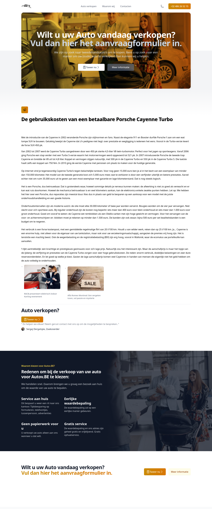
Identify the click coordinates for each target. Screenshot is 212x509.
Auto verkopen (89, 6)
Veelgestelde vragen (60, 463)
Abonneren (182, 474)
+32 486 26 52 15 (179, 6)
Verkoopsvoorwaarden (120, 463)
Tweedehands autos (31, 474)
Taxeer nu (91, 71)
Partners (83, 480)
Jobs (81, 469)
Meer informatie (120, 71)
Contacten (125, 6)
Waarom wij (108, 6)
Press (82, 474)
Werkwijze (26, 469)
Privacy (112, 469)
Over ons (84, 463)
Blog (81, 486)
